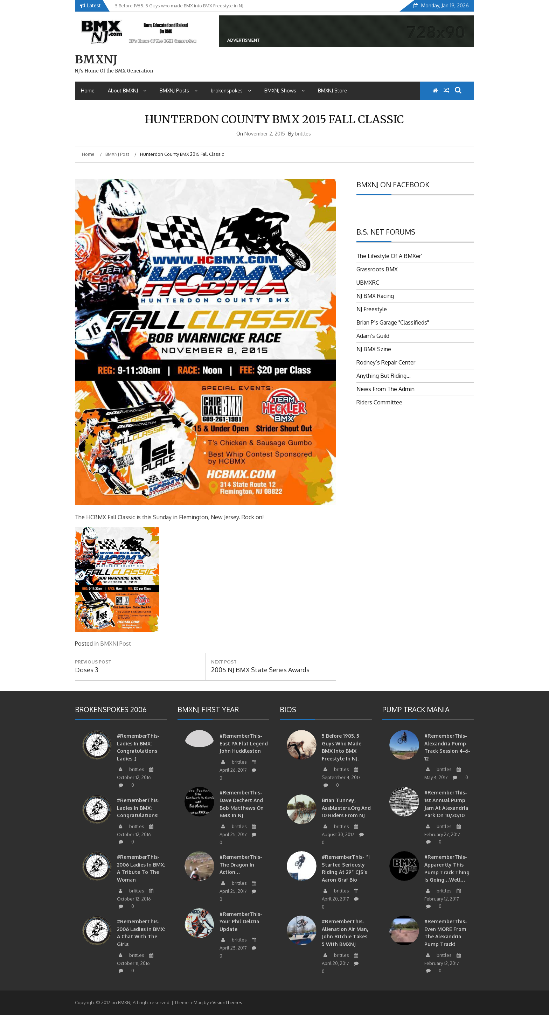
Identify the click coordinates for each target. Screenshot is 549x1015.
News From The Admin (385, 388)
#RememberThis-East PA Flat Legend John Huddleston (244, 743)
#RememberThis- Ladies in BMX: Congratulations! (138, 807)
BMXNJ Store (332, 90)
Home (88, 90)
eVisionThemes (226, 1002)
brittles (303, 134)
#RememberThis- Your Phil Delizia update (241, 921)
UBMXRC (367, 282)
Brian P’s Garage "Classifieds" (392, 322)
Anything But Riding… (383, 375)
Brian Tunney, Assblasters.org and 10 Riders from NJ (346, 807)
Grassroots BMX (377, 269)
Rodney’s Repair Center (385, 362)
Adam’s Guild (372, 335)
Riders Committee (379, 402)
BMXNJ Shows (284, 90)
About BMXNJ (127, 90)
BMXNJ (96, 60)
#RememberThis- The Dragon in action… (241, 864)
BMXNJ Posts (178, 90)
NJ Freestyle (371, 309)
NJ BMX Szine (373, 349)
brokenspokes (231, 90)
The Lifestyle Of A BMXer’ (389, 255)
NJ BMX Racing (375, 295)
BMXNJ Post (115, 643)
